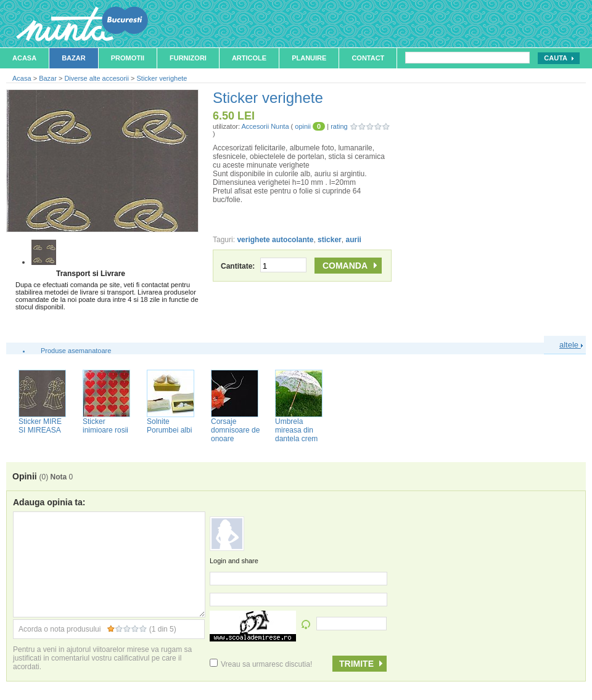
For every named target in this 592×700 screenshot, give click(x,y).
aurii (353, 239)
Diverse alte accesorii (96, 78)
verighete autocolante (275, 239)
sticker (330, 239)
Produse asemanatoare (76, 350)
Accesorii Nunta (265, 126)
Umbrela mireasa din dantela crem (296, 430)
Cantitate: (263, 266)
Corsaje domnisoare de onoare (235, 430)
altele (571, 344)
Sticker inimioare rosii (105, 425)
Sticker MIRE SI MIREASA (40, 425)
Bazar (74, 58)
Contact (368, 58)
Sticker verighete (162, 78)
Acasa (24, 58)
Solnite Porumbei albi (169, 425)
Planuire (309, 58)
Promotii (127, 58)
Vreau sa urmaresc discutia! (261, 664)
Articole (249, 58)
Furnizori (188, 58)
